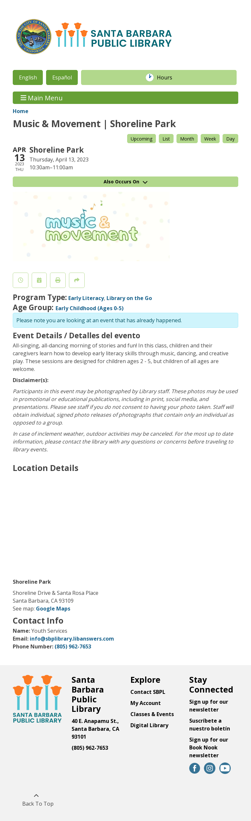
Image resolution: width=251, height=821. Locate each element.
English (28, 77)
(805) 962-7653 (73, 646)
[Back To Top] (36, 799)
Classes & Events (152, 714)
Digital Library (149, 725)
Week (210, 139)
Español (62, 77)
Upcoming (141, 139)
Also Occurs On (125, 181)
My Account (145, 703)
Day (230, 139)
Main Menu (42, 97)
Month (187, 139)
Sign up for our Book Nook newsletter (208, 747)
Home (20, 111)
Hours (168, 77)
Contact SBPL (147, 691)
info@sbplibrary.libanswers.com (72, 638)
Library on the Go (129, 298)
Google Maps (53, 608)
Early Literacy (86, 298)
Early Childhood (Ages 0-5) (90, 308)
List (166, 139)
